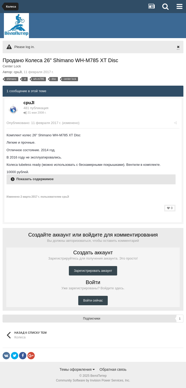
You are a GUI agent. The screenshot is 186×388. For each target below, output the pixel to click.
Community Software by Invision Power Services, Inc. (93, 380)
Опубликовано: (34, 123)
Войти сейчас (93, 300)
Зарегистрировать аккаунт (93, 271)
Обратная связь (113, 369)
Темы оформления (77, 369)
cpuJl (18, 72)
